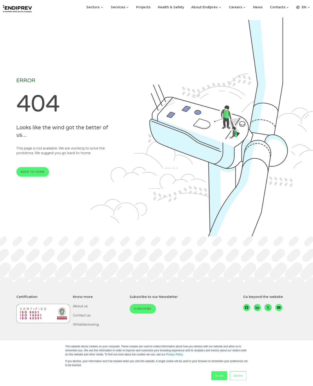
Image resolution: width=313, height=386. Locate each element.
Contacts (279, 7)
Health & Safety (171, 7)
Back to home (33, 171)
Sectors (94, 7)
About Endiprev (206, 7)
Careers (237, 7)
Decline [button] (238, 375)
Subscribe (142, 308)
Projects (143, 7)
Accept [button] (219, 375)
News (257, 7)
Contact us (81, 315)
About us (80, 306)
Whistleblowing (86, 324)
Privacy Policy (174, 354)
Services (120, 7)
